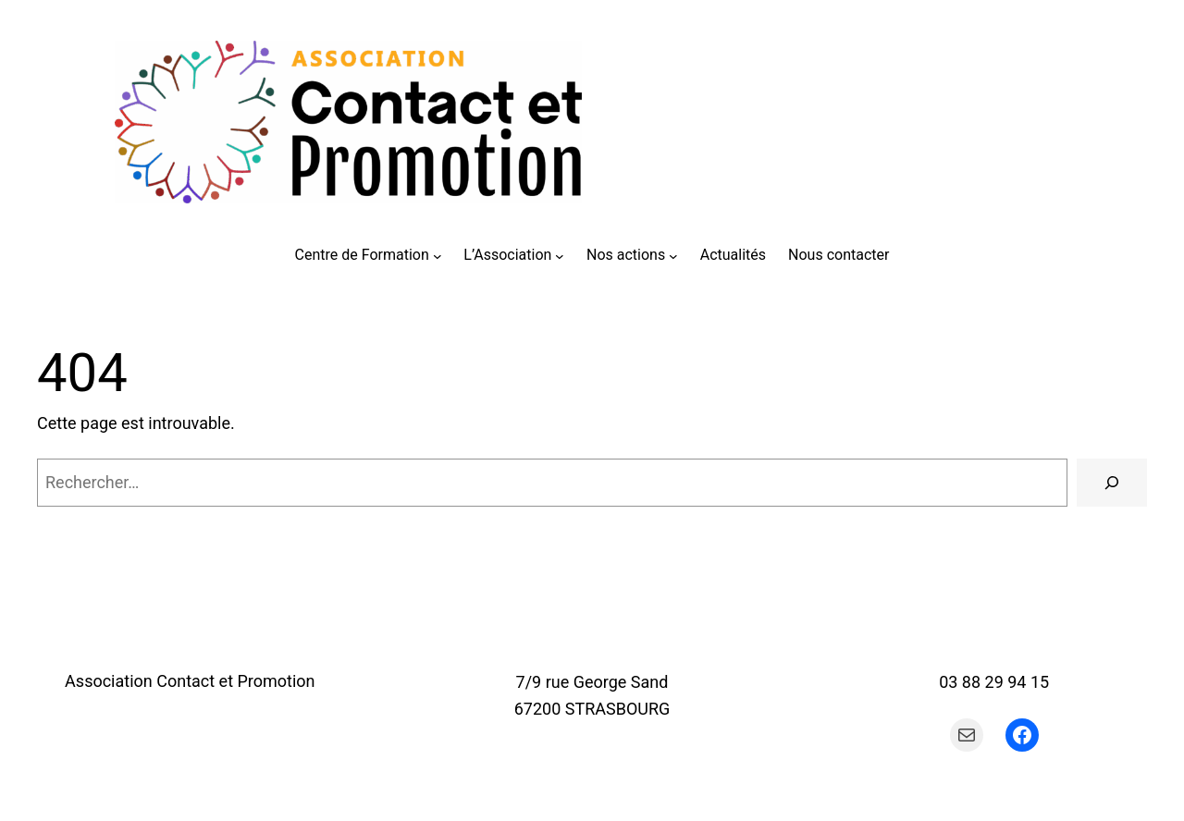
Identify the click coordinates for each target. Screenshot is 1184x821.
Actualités (733, 254)
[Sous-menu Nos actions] (673, 255)
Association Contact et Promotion (189, 681)
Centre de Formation (362, 254)
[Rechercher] (1112, 483)
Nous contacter (838, 254)
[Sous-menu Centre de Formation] (437, 255)
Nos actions (625, 254)
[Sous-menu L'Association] (559, 255)
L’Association (507, 254)
